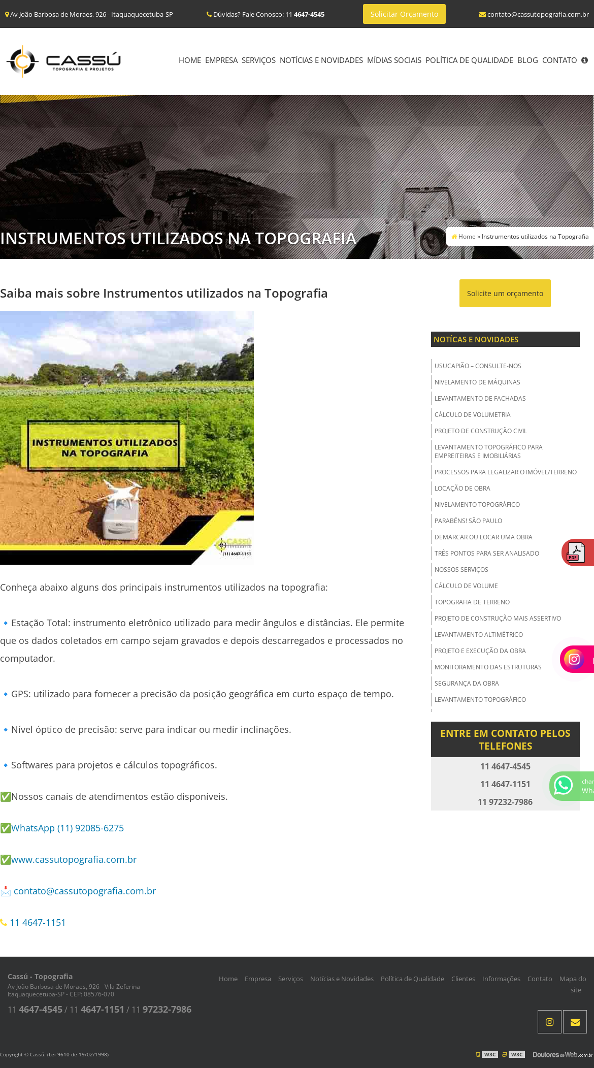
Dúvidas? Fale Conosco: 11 (265, 14)
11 (35, 1009)
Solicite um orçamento (505, 293)
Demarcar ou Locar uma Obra (484, 537)
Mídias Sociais (394, 60)
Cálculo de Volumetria (473, 414)
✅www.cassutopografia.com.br (68, 859)
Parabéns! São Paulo (468, 520)
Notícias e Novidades (321, 60)
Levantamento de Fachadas (480, 398)
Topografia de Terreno (472, 602)
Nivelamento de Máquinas (477, 382)
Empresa (221, 60)
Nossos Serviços (461, 569)
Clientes (463, 978)
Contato (559, 60)
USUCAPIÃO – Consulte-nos (478, 366)
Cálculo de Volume (466, 585)
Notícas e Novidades (476, 339)
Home (190, 60)
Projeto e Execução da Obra (480, 650)
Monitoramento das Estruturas (488, 667)
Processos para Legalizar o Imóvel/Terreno (506, 472)
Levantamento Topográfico (480, 699)
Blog (527, 60)
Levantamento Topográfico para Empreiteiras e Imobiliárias (489, 451)
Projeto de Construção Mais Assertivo (498, 618)
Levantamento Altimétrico (479, 634)
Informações (501, 978)
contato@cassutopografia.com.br (85, 891)
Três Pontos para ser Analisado (487, 553)
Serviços (259, 60)
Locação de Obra (462, 488)
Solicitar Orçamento (404, 14)
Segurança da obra (467, 683)
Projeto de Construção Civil (481, 431)
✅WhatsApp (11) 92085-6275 (62, 828)
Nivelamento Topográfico (477, 504)
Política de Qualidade (469, 60)
